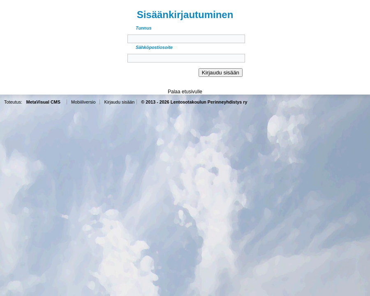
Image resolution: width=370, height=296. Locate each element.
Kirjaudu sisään (119, 101)
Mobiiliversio (83, 101)
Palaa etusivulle (185, 92)
